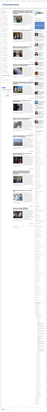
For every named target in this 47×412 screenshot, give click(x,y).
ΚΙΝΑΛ (36, 208)
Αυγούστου (38, 387)
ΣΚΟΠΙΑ (36, 268)
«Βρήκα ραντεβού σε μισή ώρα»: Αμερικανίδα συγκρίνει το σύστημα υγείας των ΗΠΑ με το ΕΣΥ (42, 113)
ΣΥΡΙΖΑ (36, 271)
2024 (36, 306)
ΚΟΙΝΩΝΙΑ (18, 8)
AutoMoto (36, 297)
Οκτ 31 (38, 317)
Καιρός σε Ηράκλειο (4, 19)
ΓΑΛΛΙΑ (36, 155)
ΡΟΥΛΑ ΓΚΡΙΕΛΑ (37, 263)
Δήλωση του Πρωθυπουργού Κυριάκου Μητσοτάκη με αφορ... (41, 346)
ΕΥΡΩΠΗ (11, 8)
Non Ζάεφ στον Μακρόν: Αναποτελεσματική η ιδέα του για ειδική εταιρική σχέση (22, 47)
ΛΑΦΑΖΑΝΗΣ (37, 229)
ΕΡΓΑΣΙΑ (24, 31)
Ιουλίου (37, 388)
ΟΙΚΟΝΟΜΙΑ (36, 241)
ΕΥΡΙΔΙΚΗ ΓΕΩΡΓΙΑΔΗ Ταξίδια (39, 191)
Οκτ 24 (38, 355)
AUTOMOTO (11, 1)
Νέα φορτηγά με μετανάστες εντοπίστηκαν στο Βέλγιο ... (41, 341)
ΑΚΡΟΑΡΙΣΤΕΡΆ (37, 134)
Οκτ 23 (38, 356)
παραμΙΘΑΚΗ (37, 248)
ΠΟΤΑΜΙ (36, 260)
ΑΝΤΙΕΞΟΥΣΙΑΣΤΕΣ (37, 143)
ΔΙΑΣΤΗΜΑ (36, 171)
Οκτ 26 (38, 352)
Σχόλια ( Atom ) (18, 227)
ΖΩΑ (18, 1)
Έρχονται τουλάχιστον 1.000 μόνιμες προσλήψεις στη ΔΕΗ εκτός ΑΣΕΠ (20, 208)
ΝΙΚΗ (35, 238)
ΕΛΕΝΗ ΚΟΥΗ (37, 180)
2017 (36, 399)
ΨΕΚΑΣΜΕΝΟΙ (37, 294)
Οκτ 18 (38, 362)
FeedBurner (9, 96)
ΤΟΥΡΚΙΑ (24, 155)
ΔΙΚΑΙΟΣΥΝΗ (23, 8)
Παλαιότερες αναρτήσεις (31, 225)
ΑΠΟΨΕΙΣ (36, 146)
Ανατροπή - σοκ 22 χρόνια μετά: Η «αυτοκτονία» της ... (40, 334)
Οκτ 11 (38, 371)
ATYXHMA (36, 295)
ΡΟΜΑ (36, 262)
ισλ (35, 200)
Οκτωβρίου (37, 316)
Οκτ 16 (38, 365)
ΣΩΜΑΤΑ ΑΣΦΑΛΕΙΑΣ (23, 1)
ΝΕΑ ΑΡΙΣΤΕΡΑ (37, 235)
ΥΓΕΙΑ (35, 8)
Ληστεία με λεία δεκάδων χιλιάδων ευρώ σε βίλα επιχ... (40, 331)
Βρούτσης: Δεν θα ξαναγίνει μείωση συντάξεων (23, 30)
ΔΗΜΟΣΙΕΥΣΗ (37, 165)
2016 (36, 400)
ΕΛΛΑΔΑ (31, 8)
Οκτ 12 (38, 370)
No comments (28, 14)
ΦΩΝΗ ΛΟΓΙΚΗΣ (37, 288)
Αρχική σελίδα (23, 225)
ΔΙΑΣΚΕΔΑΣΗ (6, 1)
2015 (36, 401)
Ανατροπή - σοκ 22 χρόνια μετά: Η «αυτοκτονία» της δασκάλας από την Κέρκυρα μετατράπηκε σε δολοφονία (23, 82)
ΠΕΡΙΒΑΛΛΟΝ (37, 251)
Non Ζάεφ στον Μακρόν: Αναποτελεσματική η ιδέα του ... (40, 328)
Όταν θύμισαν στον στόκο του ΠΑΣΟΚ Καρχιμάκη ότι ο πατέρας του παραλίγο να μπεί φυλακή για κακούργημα (39, 54)
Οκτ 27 (38, 322)
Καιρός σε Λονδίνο (4, 61)
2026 (36, 304)
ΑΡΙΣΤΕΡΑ (36, 149)
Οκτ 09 (38, 374)
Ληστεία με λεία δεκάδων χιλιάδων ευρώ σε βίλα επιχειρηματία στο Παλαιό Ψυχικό (23, 65)
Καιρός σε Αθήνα (4, 13)
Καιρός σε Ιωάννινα (4, 37)
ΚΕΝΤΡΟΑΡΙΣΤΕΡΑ (37, 206)
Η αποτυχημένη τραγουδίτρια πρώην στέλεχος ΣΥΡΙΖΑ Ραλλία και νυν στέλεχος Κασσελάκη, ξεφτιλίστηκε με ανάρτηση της (40, 122)
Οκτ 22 (38, 357)
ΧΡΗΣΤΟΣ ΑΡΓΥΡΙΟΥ (38, 291)
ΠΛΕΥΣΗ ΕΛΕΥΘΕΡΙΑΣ (38, 254)
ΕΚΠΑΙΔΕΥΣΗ (33, 1)
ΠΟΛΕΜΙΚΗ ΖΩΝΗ (37, 256)
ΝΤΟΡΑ (36, 240)
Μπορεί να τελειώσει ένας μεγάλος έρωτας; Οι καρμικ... (40, 339)
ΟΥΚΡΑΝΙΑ (36, 243)
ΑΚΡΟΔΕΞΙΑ (36, 135)
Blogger (8, 73)
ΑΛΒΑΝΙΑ (36, 137)
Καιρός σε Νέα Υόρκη (5, 55)
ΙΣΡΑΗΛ (36, 203)
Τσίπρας (36, 283)
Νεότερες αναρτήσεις (15, 225)
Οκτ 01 (38, 384)
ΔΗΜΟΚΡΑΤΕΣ (37, 160)
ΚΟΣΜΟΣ (15, 8)
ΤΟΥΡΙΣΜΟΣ (36, 277)
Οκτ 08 (38, 375)
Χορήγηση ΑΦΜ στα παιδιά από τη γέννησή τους (22, 191)
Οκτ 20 (38, 360)
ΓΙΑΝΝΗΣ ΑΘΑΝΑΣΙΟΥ (38, 158)
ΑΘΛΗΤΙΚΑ (15, 1)
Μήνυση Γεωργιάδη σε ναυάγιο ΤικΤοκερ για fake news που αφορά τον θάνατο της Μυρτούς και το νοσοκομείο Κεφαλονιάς (40, 93)
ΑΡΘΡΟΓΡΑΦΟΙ (39, 8)
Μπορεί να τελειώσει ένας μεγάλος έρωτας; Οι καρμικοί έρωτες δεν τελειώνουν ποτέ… (23, 118)
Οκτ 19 (38, 361)
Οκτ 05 (38, 379)
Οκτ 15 (38, 366)
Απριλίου (37, 392)
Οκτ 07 (38, 376)
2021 (36, 310)
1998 (36, 404)
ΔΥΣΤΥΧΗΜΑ (37, 174)
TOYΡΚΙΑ (36, 300)
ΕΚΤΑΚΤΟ (36, 179)
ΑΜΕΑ (3, 1)
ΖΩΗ (35, 197)
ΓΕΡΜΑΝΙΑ (36, 157)
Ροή (42, 18)
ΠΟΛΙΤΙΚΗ (7, 8)
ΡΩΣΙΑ (36, 265)
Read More (31, 44)
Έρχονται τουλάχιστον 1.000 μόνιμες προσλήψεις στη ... (41, 350)
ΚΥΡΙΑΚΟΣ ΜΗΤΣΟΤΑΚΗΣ (38, 220)
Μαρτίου (37, 393)
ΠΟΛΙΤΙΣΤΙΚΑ (29, 1)
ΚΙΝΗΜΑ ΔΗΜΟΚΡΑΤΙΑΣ (38, 211)
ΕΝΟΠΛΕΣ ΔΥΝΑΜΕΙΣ (38, 185)
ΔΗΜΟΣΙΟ (24, 210)
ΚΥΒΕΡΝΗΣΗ (37, 217)
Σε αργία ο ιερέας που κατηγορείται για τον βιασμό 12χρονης (22, 101)
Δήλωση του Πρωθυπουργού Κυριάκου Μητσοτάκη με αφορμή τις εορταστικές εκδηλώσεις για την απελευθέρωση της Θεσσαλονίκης (21, 172)
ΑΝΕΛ (35, 140)
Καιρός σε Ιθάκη (4, 49)
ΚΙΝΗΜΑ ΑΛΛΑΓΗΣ (37, 209)
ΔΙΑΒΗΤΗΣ (36, 168)
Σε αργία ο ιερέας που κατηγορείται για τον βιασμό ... (40, 336)
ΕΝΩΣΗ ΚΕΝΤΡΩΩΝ (37, 186)
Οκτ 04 (38, 380)
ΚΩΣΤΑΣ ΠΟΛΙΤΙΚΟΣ (38, 223)
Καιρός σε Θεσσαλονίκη (5, 25)
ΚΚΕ (35, 212)
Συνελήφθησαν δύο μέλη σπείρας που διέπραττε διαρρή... (40, 324)
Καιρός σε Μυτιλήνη (4, 43)
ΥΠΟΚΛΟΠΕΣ (37, 286)
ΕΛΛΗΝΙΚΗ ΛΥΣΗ (37, 183)
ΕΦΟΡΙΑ (36, 194)
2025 (36, 305)
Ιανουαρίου (38, 396)
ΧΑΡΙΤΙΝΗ (36, 289)
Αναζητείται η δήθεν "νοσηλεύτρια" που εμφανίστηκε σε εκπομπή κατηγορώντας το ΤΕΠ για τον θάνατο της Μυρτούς (40, 64)
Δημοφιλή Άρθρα (37, 18)
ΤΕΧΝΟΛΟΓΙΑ (37, 274)
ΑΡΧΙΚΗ (3, 8)
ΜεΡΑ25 (36, 232)
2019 (36, 313)
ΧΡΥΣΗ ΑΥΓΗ (37, 292)
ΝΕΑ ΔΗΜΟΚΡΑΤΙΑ (37, 237)
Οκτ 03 (38, 381)
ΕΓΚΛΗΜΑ (27, 8)
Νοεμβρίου (37, 315)
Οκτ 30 (38, 318)
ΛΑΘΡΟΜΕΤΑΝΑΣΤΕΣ (38, 226)
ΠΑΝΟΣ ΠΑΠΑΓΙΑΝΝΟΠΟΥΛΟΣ (39, 244)
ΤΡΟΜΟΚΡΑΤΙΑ (37, 280)
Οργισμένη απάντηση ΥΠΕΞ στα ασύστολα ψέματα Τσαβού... (40, 344)
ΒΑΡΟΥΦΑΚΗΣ (37, 152)
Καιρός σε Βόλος (4, 31)
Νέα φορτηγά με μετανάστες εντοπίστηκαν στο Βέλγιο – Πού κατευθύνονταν (23, 136)
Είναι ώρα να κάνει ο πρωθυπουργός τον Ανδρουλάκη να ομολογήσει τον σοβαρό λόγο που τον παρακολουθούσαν (42, 84)
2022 (36, 309)
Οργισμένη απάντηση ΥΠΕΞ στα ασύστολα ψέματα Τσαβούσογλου (22, 154)
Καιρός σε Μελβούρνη (5, 67)
